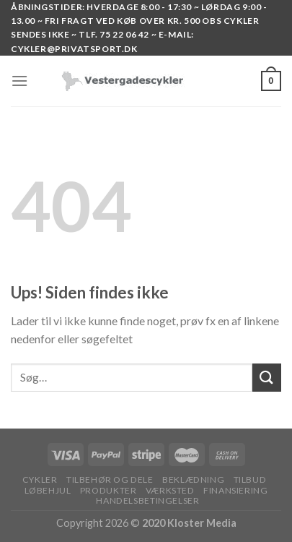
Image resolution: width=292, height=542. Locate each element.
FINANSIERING (235, 490)
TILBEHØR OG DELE (110, 479)
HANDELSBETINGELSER (147, 500)
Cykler (40, 479)
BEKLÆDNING (193, 479)
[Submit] (266, 378)
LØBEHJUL (48, 490)
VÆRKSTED (170, 490)
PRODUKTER (108, 490)
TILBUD (250, 479)
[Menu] (19, 80)
